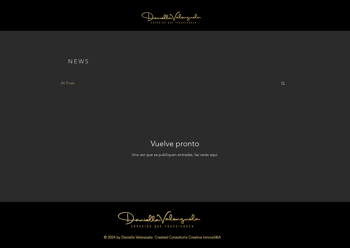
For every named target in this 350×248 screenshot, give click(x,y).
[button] (283, 83)
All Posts (68, 83)
